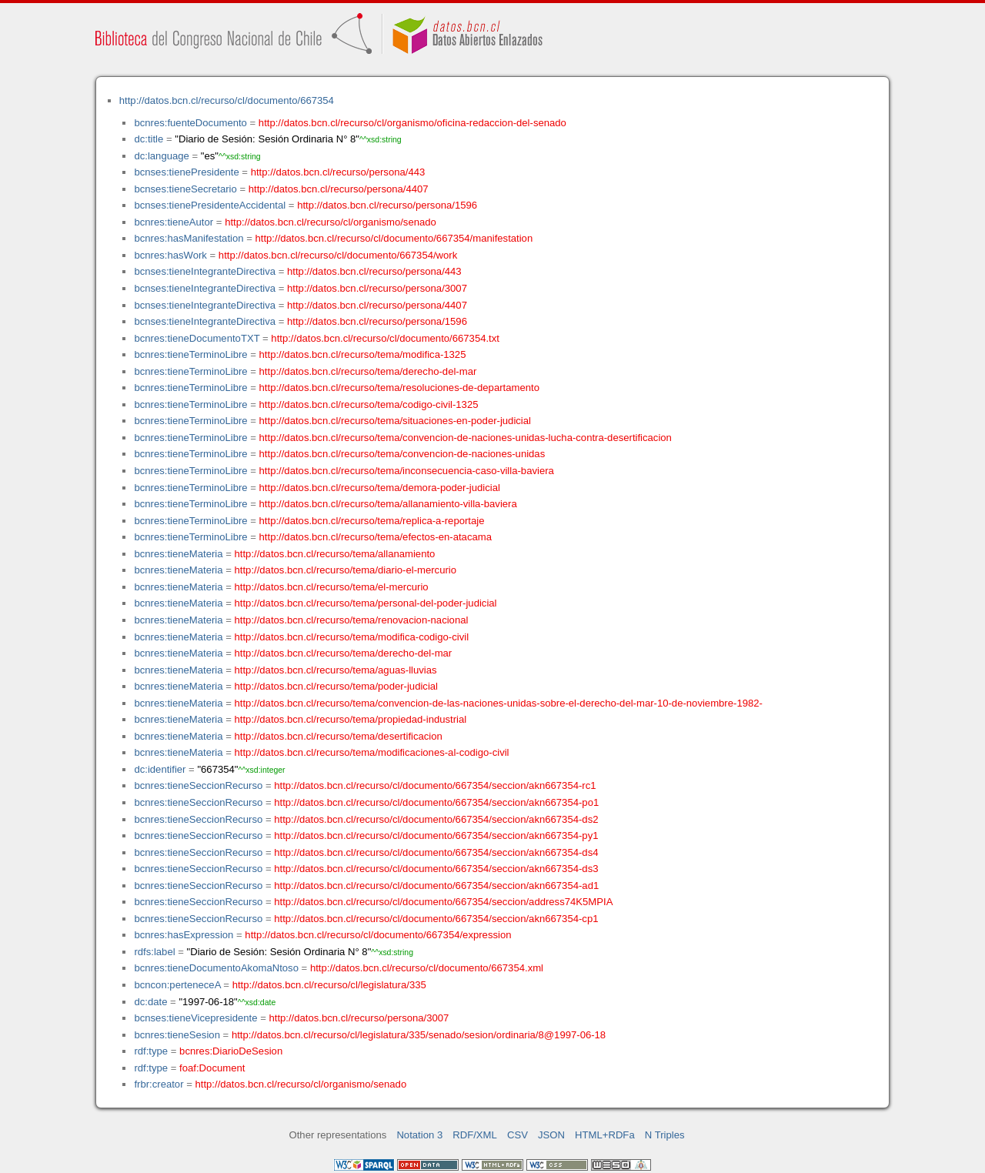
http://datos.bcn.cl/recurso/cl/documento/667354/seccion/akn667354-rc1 (435, 785)
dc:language (161, 156)
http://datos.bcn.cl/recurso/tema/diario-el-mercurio (346, 570)
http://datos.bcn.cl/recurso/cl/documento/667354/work (338, 255)
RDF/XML (474, 1135)
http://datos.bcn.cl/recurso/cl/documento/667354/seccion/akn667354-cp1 (436, 918)
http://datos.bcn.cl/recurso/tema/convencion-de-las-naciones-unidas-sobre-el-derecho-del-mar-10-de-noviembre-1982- (499, 703)
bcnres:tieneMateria (178, 554)
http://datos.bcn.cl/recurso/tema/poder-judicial (337, 686)
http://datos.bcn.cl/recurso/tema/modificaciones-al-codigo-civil (372, 752)
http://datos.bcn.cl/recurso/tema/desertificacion (338, 736)
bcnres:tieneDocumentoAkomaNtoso (216, 968)
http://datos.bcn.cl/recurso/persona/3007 (377, 288)
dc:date (150, 1002)
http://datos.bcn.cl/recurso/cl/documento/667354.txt (385, 338)
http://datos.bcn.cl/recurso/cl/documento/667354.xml (426, 968)
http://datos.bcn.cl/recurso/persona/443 (338, 172)
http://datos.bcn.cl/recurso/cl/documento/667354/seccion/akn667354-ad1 (436, 885)
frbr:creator (158, 1084)
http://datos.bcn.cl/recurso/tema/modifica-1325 (362, 354)
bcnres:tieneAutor (173, 222)
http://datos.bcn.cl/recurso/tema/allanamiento (335, 554)
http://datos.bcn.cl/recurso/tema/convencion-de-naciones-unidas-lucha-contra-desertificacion (465, 437)
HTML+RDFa (605, 1135)
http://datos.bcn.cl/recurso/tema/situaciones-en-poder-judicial (395, 420)
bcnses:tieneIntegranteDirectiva (204, 271)
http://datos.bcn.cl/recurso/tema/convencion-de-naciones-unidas (402, 454)
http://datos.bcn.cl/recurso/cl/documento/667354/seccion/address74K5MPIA (443, 901)
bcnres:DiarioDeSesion (230, 1051)
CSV (517, 1135)
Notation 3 (419, 1135)
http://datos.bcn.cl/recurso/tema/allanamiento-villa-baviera (388, 504)
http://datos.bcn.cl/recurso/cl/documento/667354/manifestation (394, 238)
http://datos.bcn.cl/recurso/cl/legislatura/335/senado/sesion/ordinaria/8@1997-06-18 (419, 1035)
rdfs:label (154, 951)
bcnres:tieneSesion (177, 1035)
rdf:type (151, 1051)
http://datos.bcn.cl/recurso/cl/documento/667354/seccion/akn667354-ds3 (436, 868)
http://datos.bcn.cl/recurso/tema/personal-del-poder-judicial (366, 603)
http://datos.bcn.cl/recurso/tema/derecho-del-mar (368, 371)
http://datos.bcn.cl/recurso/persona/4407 (339, 189)
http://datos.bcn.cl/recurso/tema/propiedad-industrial (351, 719)
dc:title (148, 139)
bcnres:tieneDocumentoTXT (196, 338)
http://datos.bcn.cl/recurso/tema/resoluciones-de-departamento (399, 387)
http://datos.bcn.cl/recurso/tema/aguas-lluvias (336, 670)
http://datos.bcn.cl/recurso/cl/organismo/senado (330, 222)
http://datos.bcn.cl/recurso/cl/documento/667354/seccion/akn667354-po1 (436, 802)
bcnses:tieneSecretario (185, 189)
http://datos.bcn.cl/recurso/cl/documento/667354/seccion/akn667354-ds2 (436, 819)
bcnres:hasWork (170, 255)
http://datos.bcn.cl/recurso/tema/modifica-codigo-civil (352, 637)
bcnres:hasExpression (183, 935)
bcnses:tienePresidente (186, 172)
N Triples (665, 1135)
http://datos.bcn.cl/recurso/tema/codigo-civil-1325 (369, 404)
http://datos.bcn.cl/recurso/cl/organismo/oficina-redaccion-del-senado (412, 123)
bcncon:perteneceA (177, 985)
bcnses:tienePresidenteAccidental (209, 205)
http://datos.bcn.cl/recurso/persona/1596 (387, 205)
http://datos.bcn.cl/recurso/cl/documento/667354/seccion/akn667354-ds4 (436, 852)
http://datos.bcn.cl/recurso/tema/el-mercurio (332, 587)
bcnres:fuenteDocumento (190, 123)
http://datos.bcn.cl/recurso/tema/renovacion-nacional (352, 620)
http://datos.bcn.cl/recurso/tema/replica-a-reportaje (372, 520)
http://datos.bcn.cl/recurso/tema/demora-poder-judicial (379, 487)
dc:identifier (159, 769)
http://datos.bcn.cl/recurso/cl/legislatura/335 (329, 985)
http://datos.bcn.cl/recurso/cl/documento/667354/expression (378, 935)
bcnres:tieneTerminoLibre (190, 354)
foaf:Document (212, 1068)
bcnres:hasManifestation (188, 238)
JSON (551, 1135)
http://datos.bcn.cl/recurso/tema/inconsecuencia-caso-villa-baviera (406, 470)
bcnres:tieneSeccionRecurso (198, 785)
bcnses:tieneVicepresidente (195, 1018)
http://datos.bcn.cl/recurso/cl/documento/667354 (226, 100)
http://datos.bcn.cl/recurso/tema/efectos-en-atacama (375, 537)
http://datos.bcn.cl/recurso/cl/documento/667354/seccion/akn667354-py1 (436, 835)
